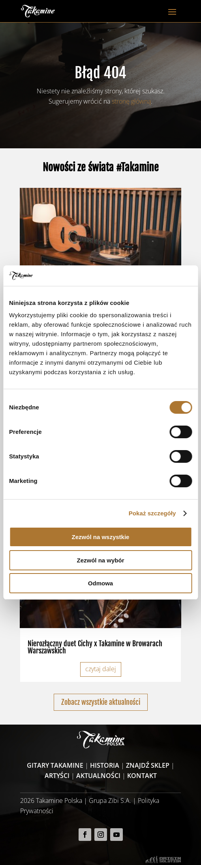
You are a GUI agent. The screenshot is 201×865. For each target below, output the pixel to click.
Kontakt (142, 775)
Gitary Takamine (55, 765)
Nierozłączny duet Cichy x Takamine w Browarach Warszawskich (95, 647)
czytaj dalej (100, 668)
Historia (104, 765)
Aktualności (98, 775)
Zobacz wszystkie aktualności (100, 702)
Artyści (57, 775)
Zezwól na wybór (100, 560)
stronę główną (131, 101)
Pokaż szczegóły (152, 513)
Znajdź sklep (147, 765)
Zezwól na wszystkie (101, 537)
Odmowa (100, 583)
